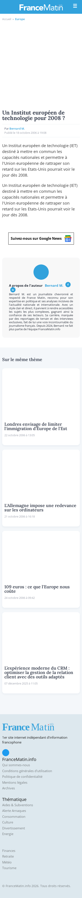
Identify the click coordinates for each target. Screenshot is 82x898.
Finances (8, 851)
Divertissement (13, 828)
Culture (7, 822)
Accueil (6, 19)
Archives (8, 788)
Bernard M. (17, 128)
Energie (7, 834)
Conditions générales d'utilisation (27, 771)
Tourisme (9, 868)
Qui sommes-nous (16, 765)
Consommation (13, 817)
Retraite (8, 856)
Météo (7, 862)
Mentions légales (14, 782)
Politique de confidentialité (22, 777)
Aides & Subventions (17, 805)
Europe (20, 19)
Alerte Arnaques (14, 811)
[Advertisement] (41, 65)
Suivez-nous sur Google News (41, 238)
